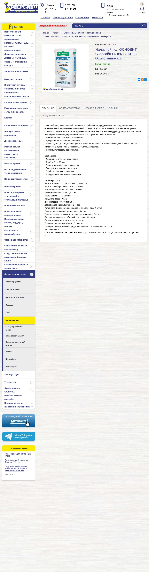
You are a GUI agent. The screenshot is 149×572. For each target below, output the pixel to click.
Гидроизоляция (13, 289)
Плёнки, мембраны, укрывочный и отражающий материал (16, 195)
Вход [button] (110, 5)
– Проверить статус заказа (115, 10)
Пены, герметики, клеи (16, 178)
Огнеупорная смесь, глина (15, 327)
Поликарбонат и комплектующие (12, 213)
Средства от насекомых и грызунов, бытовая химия (16, 256)
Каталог (56, 32)
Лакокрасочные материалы (12, 132)
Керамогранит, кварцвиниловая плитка (16, 94)
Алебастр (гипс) (13, 281)
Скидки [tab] (113, 107)
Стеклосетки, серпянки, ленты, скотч (16, 266)
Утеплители (10, 382)
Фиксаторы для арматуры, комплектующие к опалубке (13, 393)
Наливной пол (12, 320)
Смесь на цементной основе (15, 343)
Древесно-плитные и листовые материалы (15, 55)
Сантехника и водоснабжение (12, 231)
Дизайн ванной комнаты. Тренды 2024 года (16, 460)
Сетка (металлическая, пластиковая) (16, 247)
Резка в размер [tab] (94, 107)
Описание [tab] (48, 107)
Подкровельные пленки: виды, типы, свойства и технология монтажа (16, 467)
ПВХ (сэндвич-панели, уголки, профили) (15, 170)
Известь (9, 304)
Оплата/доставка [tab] (69, 107)
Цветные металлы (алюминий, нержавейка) (17, 404)
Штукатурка (11, 366)
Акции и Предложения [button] (52, 25)
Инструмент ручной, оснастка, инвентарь (14, 86)
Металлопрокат (12, 163)
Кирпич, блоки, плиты (15, 101)
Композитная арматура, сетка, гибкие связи (16, 109)
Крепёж (8, 117)
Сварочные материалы (16, 239)
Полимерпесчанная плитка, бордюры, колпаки (14, 222)
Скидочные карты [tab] (53, 115)
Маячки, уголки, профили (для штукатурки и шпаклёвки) (12, 151)
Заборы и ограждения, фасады (15, 63)
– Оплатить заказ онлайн (118, 15)
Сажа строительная (15, 335)
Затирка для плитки (15, 296)
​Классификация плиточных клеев (18, 454)
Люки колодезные (13, 140)
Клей (8, 312)
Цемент (9, 350)
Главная (45, 32)
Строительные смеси (15, 273)
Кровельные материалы (16, 125)
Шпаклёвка (11, 358)
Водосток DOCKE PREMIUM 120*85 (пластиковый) (13, 35)
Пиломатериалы (12, 186)
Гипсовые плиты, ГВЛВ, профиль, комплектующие (16, 46)
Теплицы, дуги (11, 374)
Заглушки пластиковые (16, 71)
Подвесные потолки (14, 205)
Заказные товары (13, 78)
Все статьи (10, 474)
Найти (144, 25)
